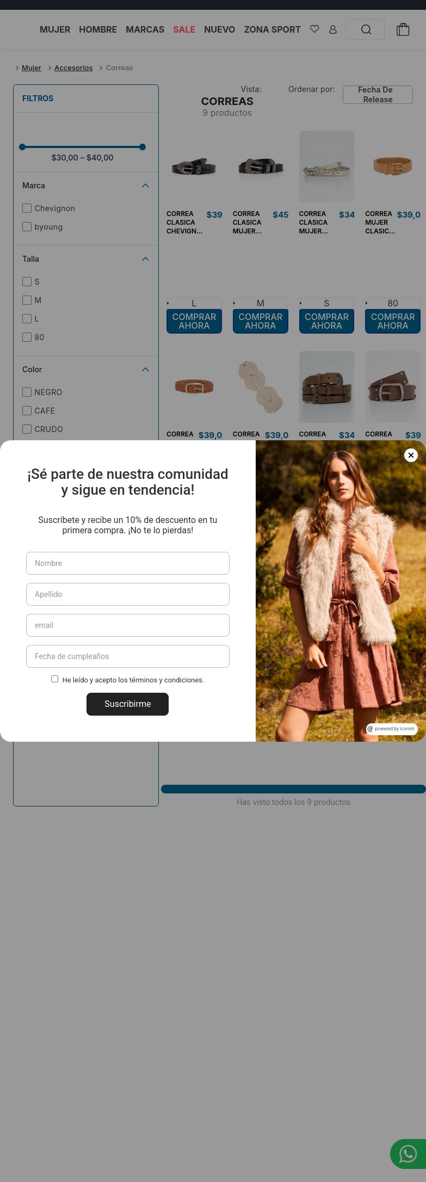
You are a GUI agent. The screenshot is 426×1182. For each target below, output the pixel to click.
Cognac (49, 466)
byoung (48, 226)
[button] (86, 369)
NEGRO (48, 392)
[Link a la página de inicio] (11, 68)
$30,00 (64, 157)
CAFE (44, 410)
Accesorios (73, 67)
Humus (47, 447)
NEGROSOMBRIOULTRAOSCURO (90, 489)
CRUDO (48, 429)
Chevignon (54, 208)
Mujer (31, 67)
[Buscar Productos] (369, 29)
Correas (119, 67)
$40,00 (97, 157)
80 (39, 337)
